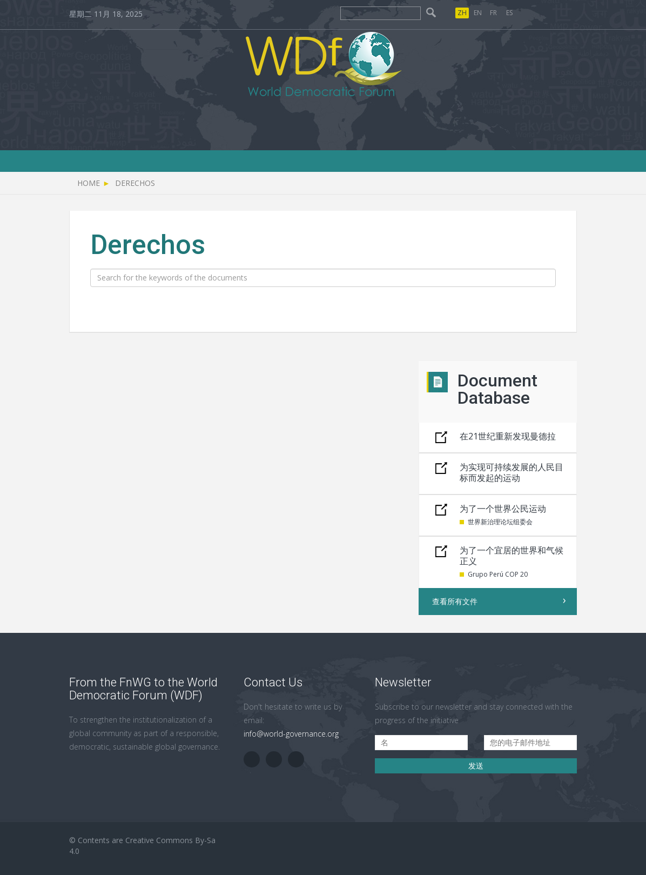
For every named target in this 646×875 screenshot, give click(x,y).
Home (88, 183)
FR (493, 12)
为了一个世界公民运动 (503, 508)
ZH (462, 12)
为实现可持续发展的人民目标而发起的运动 (511, 472)
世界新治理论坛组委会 (500, 521)
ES (509, 12)
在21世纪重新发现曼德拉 (508, 436)
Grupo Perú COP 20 (498, 574)
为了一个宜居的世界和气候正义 (511, 555)
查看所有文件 (454, 601)
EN (478, 12)
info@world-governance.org (291, 734)
